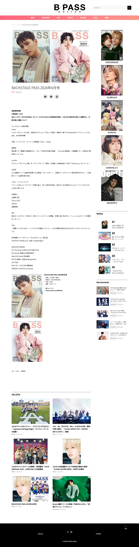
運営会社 (40, 534)
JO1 (13, 371)
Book (106, 18)
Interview (45, 18)
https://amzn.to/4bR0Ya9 (54, 290)
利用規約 (98, 534)
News (32, 18)
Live (58, 18)
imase (17, 371)
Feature (83, 18)
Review (70, 18)
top (126, 528)
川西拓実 (23, 371)
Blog (95, 18)
